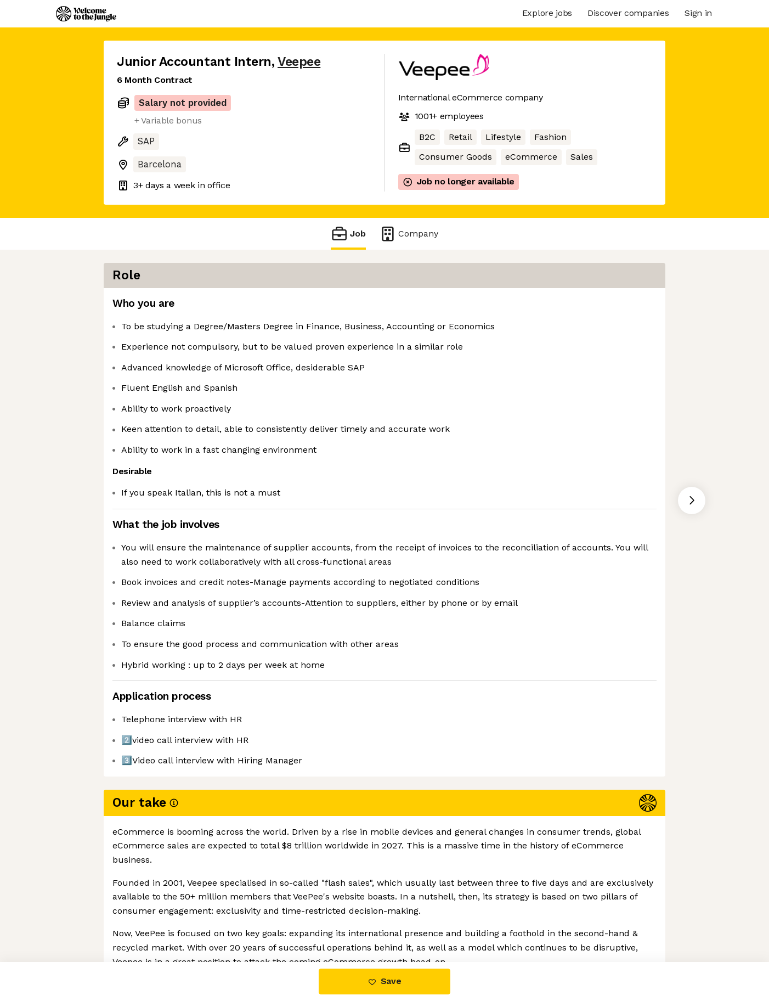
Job (348, 233)
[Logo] (86, 13)
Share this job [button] (147, 916)
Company (408, 233)
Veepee (299, 61)
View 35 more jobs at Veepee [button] (254, 916)
